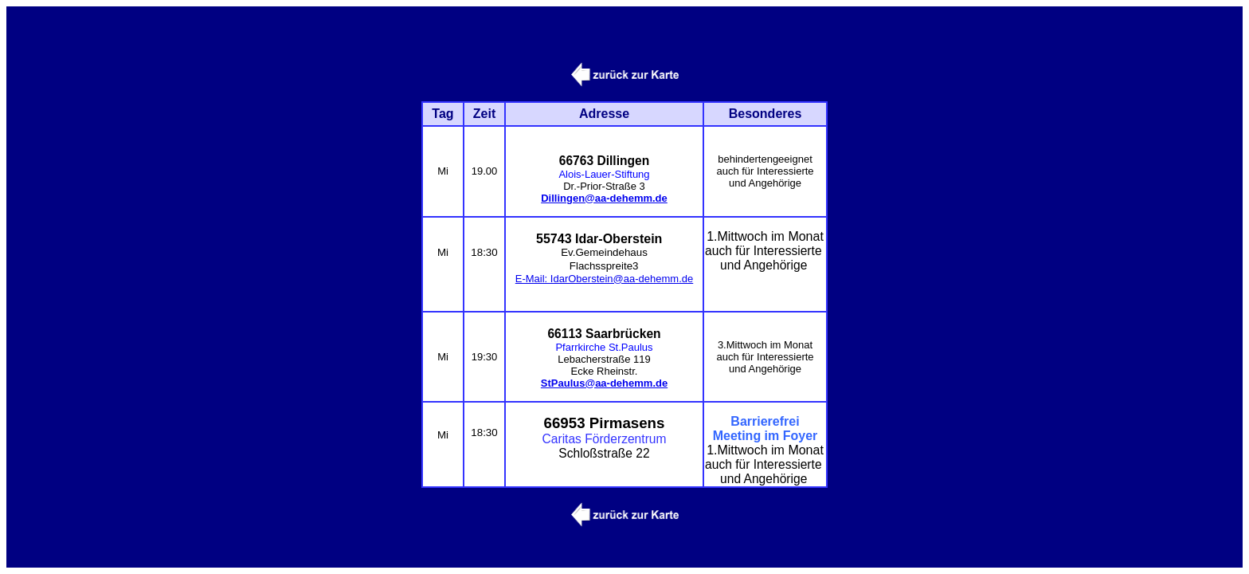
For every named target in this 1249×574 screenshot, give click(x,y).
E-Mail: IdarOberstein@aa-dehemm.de (604, 277)
